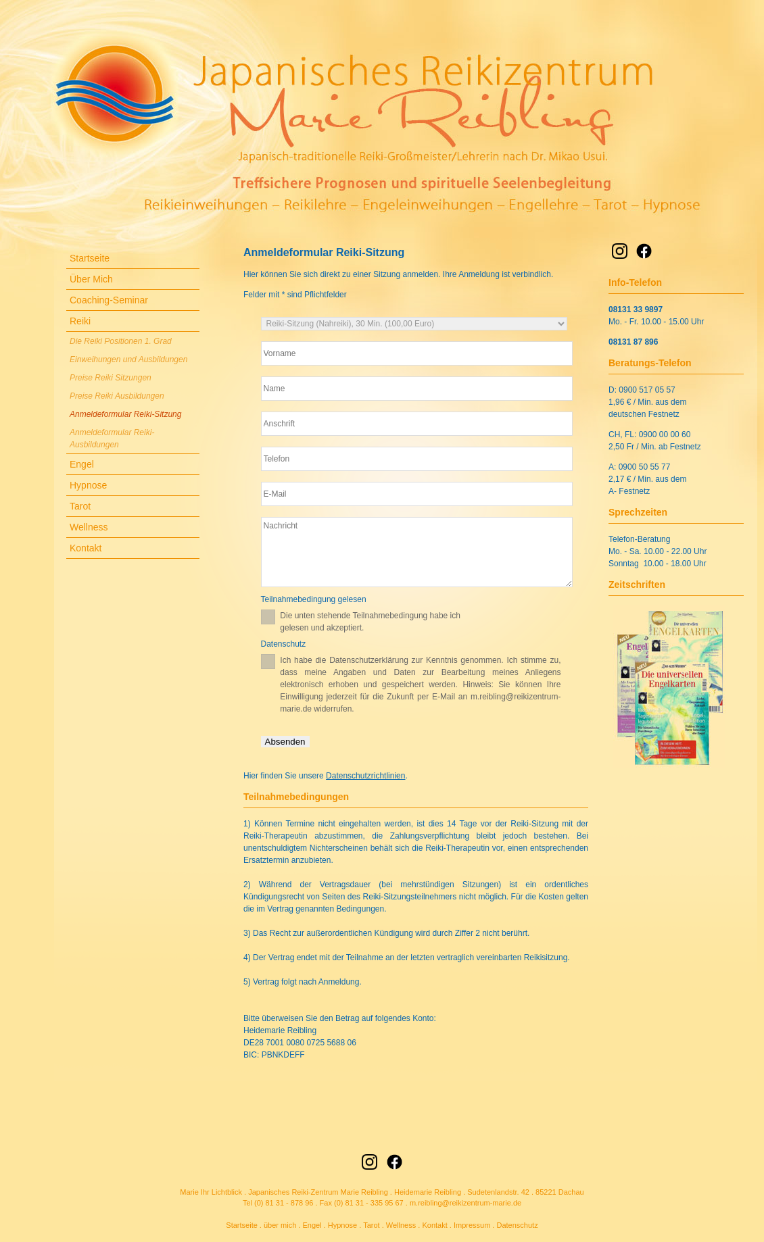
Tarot (80, 506)
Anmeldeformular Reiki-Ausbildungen (112, 438)
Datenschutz (283, 644)
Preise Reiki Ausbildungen (117, 396)
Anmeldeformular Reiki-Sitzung (125, 414)
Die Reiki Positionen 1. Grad (121, 341)
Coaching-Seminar (109, 300)
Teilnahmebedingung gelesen (313, 599)
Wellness (89, 527)
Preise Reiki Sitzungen (110, 377)
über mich (280, 1225)
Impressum (472, 1225)
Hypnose (88, 485)
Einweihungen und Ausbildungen (128, 359)
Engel (82, 464)
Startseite (90, 258)
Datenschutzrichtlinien (365, 775)
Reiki (80, 321)
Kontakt (85, 548)
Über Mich (91, 279)
